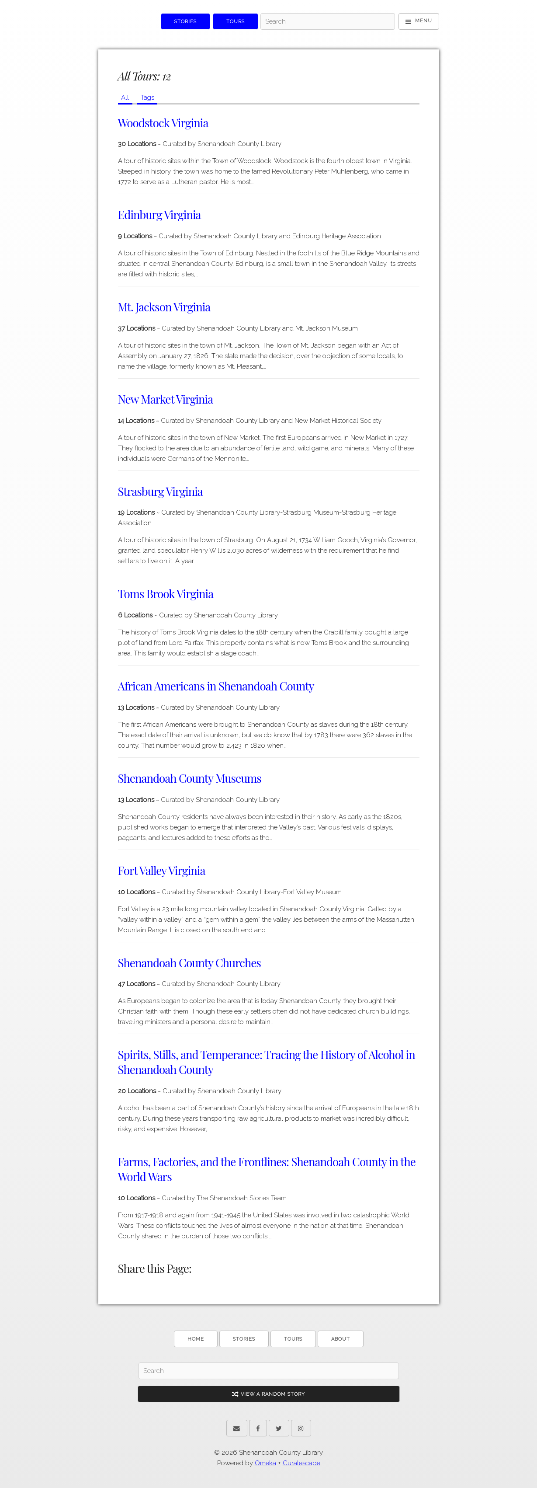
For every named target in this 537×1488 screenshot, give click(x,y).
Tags (147, 97)
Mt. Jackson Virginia (164, 306)
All (125, 97)
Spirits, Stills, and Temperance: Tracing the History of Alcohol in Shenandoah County (266, 1062)
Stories (185, 21)
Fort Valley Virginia (161, 870)
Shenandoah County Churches (189, 962)
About (340, 1339)
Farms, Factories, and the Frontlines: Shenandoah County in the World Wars (267, 1169)
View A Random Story (268, 1394)
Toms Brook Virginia (166, 593)
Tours (235, 21)
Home (195, 1339)
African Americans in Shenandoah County (216, 685)
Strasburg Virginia (160, 491)
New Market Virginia (165, 399)
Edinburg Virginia (159, 214)
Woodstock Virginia (163, 122)
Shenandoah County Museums (189, 778)
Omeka (265, 1463)
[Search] (327, 21)
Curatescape (301, 1463)
